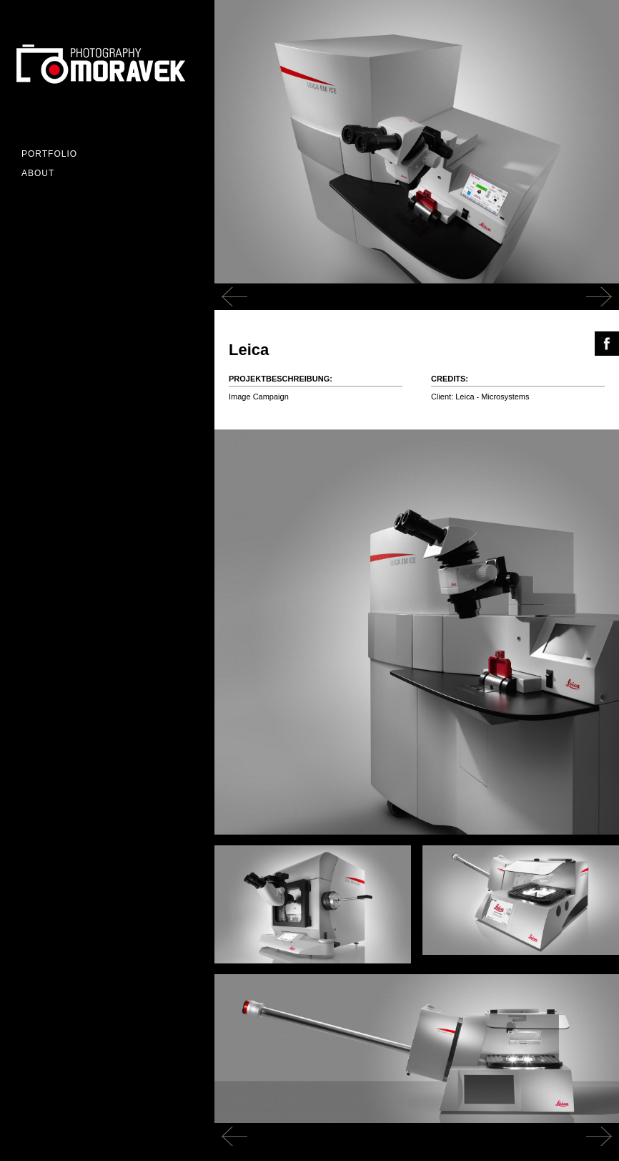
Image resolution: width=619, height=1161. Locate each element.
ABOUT (37, 173)
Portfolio (49, 154)
